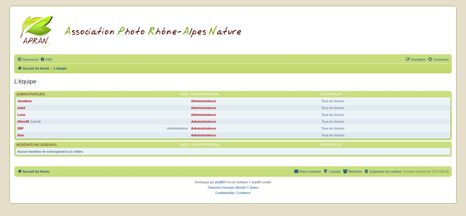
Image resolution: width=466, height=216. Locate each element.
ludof (21, 108)
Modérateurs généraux (37, 144)
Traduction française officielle (226, 187)
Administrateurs (31, 94)
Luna (21, 114)
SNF (20, 128)
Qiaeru (254, 187)
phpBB (219, 182)
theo (20, 135)
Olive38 (23, 121)
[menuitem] (46, 59)
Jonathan (24, 101)
